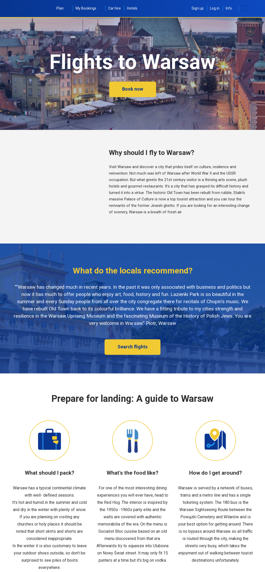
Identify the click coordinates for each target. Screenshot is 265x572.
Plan (62, 8)
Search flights (132, 346)
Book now (132, 89)
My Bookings (89, 8)
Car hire (114, 8)
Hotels (132, 8)
